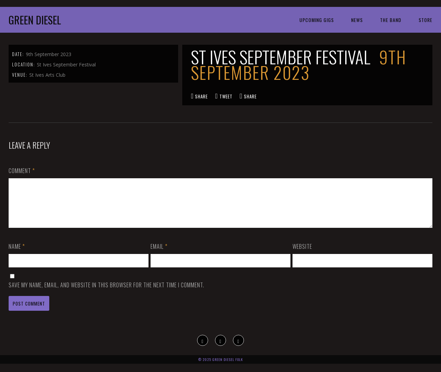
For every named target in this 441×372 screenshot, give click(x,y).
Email (159, 255)
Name (17, 255)
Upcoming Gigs (316, 19)
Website (302, 255)
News (357, 19)
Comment (22, 171)
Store (425, 19)
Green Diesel (35, 20)
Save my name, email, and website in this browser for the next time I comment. (106, 293)
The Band (390, 19)
